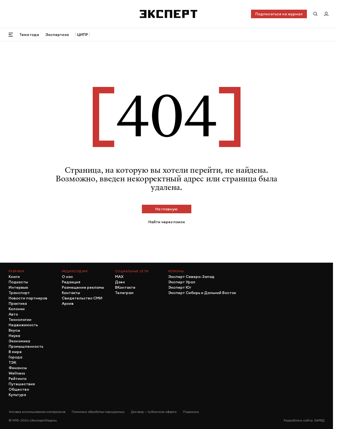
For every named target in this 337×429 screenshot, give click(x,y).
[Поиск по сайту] (315, 14)
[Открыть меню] (11, 34)
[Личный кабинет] (326, 14)
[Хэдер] (168, 14)
